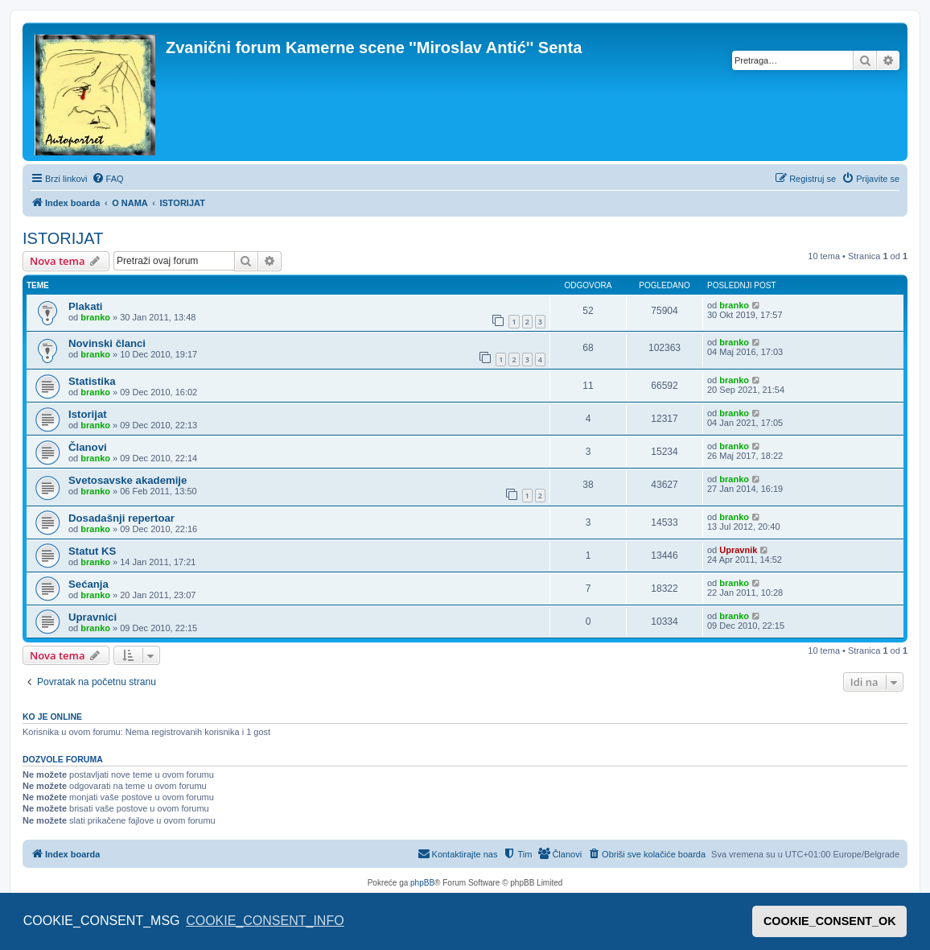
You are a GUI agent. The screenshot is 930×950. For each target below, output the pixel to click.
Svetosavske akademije (127, 480)
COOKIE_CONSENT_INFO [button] (265, 920)
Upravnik (738, 550)
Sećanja (88, 584)
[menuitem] (108, 178)
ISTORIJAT (63, 238)
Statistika (92, 381)
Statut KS (92, 551)
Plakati (85, 306)
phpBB (422, 882)
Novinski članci (107, 343)
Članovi (87, 447)
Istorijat (87, 414)
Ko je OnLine (52, 716)
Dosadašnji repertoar (121, 518)
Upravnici (92, 617)
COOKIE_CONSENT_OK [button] (829, 921)
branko (95, 317)
